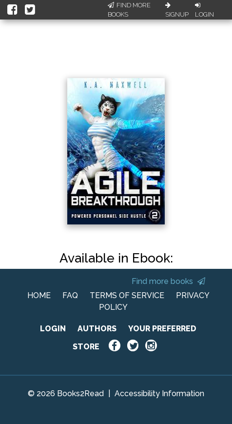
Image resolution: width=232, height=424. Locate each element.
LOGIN (53, 328)
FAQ (70, 295)
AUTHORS (96, 328)
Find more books (168, 281)
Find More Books (129, 10)
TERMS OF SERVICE (127, 295)
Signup (177, 10)
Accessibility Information (159, 393)
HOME (39, 295)
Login (204, 10)
